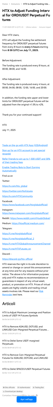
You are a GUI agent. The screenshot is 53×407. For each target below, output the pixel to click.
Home (5, 4)
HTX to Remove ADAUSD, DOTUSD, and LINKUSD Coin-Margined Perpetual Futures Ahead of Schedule (24, 328)
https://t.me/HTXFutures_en (16, 248)
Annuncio (15, 4)
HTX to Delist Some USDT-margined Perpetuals (20, 342)
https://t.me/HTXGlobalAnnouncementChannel (26, 243)
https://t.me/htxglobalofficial (17, 233)
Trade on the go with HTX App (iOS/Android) (25, 145)
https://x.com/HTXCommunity (17, 196)
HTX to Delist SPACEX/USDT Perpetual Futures (26, 369)
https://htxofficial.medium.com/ (28, 223)
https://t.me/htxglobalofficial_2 (18, 238)
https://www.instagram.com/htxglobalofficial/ (25, 213)
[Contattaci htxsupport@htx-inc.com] (20, 395)
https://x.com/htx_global (14, 186)
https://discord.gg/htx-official (17, 259)
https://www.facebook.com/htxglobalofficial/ (25, 204)
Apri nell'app (26, 399)
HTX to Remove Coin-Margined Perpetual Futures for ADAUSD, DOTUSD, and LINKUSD (25, 356)
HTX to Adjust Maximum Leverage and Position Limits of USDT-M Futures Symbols (26, 314)
